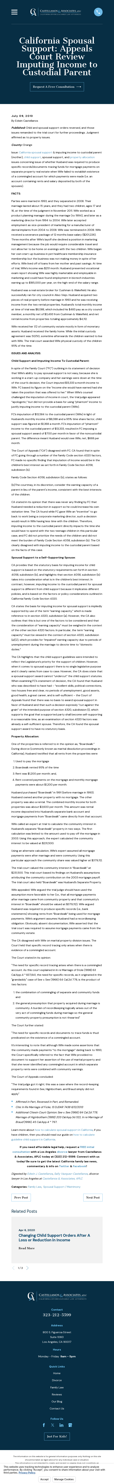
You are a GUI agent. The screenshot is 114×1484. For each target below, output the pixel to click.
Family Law (34, 1187)
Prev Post (21, 1197)
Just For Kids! (57, 1436)
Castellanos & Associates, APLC (62, 1178)
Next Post (93, 1197)
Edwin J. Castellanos (40, 1174)
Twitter (64, 1166)
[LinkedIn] (61, 1425)
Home (57, 1373)
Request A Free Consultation (57, 86)
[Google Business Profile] (70, 1425)
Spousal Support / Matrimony (62, 1187)
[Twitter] (52, 1425)
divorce (62, 1152)
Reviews (57, 1394)
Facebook (79, 1166)
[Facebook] (44, 1425)
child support (32, 157)
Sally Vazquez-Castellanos (71, 1174)
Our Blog (57, 1401)
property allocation (82, 157)
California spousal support (35, 152)
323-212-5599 (57, 1315)
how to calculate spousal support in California (64, 1130)
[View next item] (27, 1268)
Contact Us (57, 1408)
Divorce (57, 1380)
